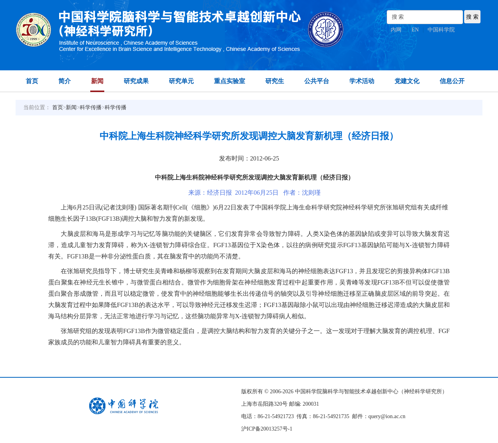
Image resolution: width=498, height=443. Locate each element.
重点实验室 (229, 81)
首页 (32, 81)
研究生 (274, 81)
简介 (64, 81)
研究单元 (181, 81)
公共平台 (316, 81)
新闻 (97, 81)
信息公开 (452, 81)
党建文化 (407, 81)
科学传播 (91, 107)
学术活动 (361, 81)
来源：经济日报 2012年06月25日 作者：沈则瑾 (254, 192)
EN (415, 30)
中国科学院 (441, 30)
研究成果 (136, 81)
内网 (396, 30)
